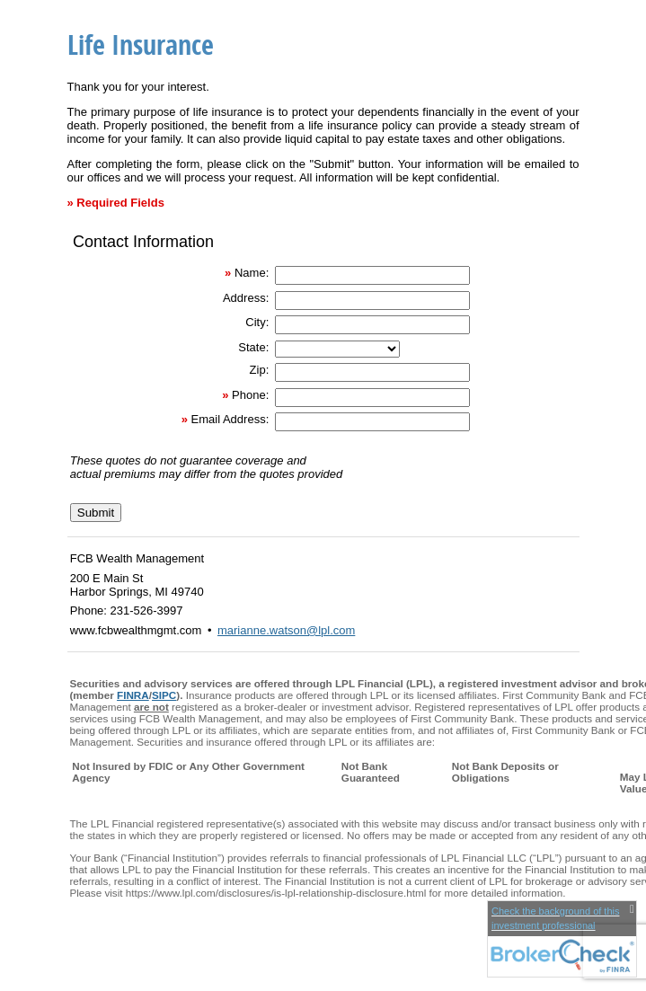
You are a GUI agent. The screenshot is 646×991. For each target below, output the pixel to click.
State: (253, 347)
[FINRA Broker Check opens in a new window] (562, 939)
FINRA (133, 695)
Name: (252, 272)
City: (257, 322)
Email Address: (230, 419)
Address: (246, 298)
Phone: (250, 395)
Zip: (260, 369)
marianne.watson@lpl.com (286, 630)
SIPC (164, 695)
